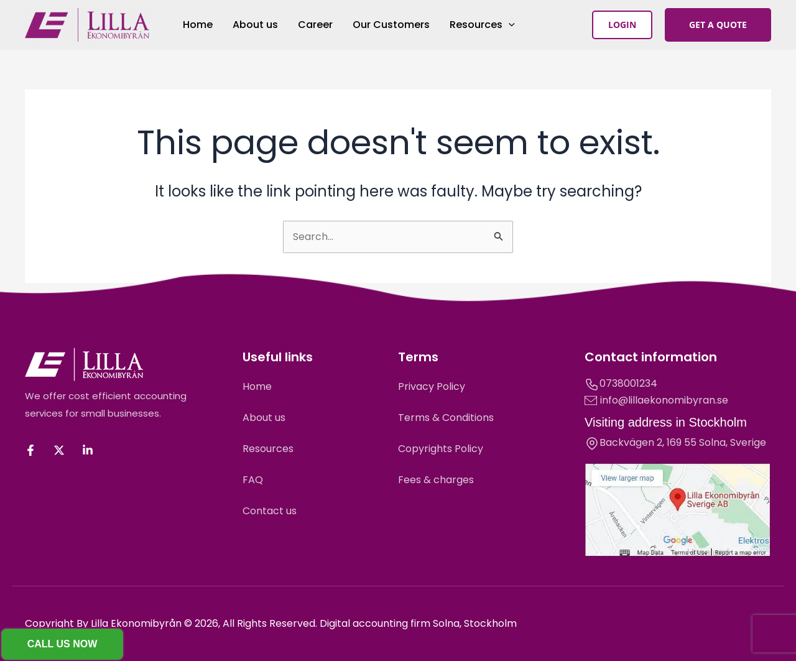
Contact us (270, 511)
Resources (482, 24)
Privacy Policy (431, 386)
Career (315, 24)
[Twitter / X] (59, 450)
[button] (622, 25)
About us (255, 24)
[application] (508, 24)
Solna (712, 442)
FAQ (253, 480)
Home (198, 24)
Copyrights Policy (440, 448)
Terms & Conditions (446, 417)
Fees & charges (436, 480)
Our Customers (391, 24)
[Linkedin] (87, 450)
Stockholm (718, 422)
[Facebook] (30, 450)
